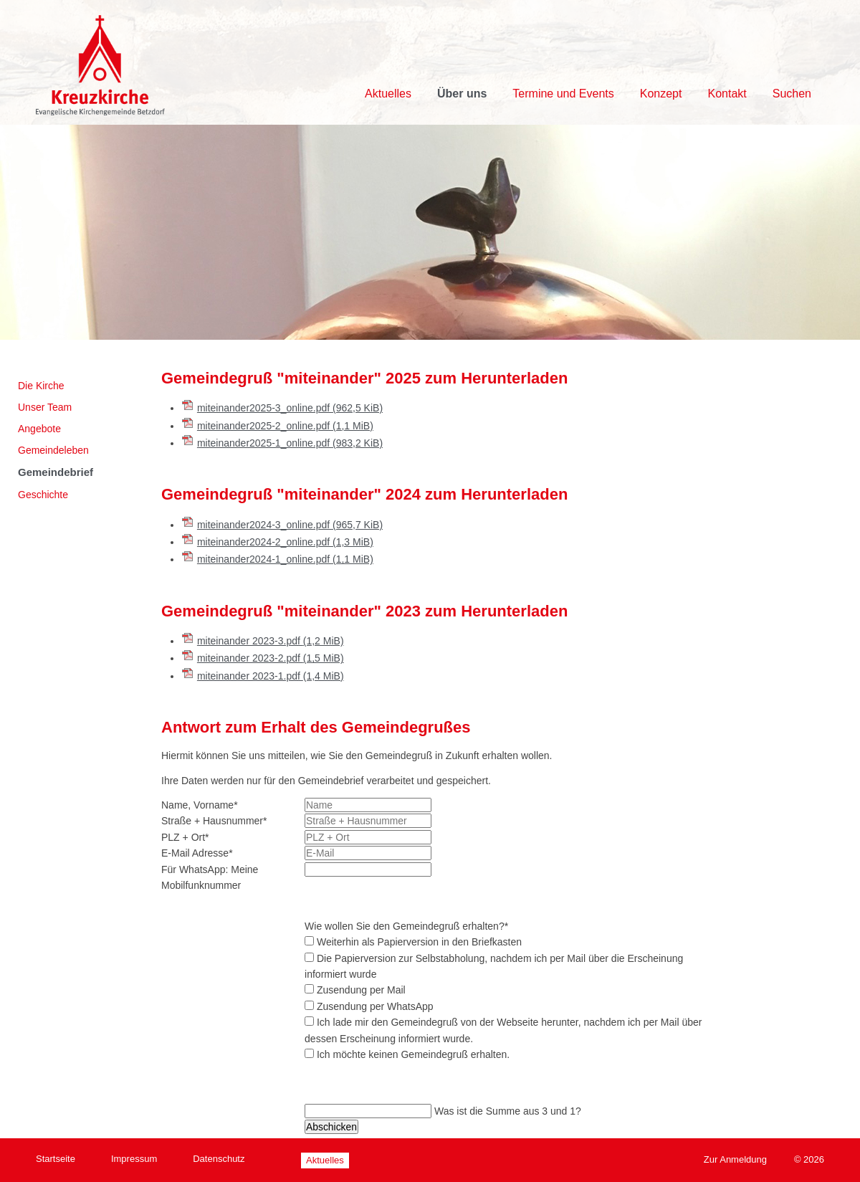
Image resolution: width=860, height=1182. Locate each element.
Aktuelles (388, 93)
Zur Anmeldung (735, 1159)
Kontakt (726, 93)
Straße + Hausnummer (214, 820)
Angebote (39, 428)
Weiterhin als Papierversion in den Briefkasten (419, 942)
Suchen (792, 93)
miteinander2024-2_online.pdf (285, 542)
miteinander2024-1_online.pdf (285, 559)
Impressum (134, 1158)
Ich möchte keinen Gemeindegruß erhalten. (413, 1054)
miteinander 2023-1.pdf (270, 676)
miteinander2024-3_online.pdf (290, 524)
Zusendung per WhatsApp (375, 1006)
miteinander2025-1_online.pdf (290, 443)
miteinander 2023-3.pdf (270, 641)
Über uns (462, 93)
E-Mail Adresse (197, 853)
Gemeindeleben (53, 450)
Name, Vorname (199, 805)
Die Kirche (41, 385)
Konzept (661, 93)
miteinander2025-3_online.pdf (290, 408)
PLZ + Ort (185, 837)
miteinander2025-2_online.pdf (285, 426)
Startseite (55, 1158)
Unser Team (45, 407)
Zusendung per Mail (361, 990)
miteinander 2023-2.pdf (270, 658)
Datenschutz (218, 1158)
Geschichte (43, 494)
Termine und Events (562, 93)
